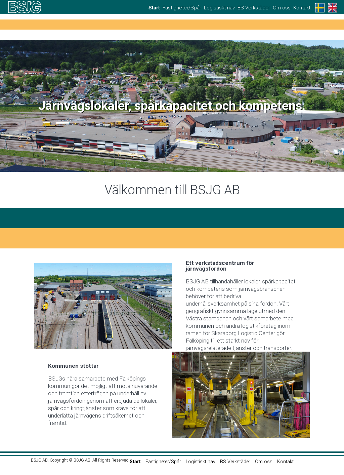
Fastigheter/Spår (182, 8)
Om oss (282, 8)
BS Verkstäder (254, 8)
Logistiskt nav (219, 8)
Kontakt (301, 8)
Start (154, 8)
